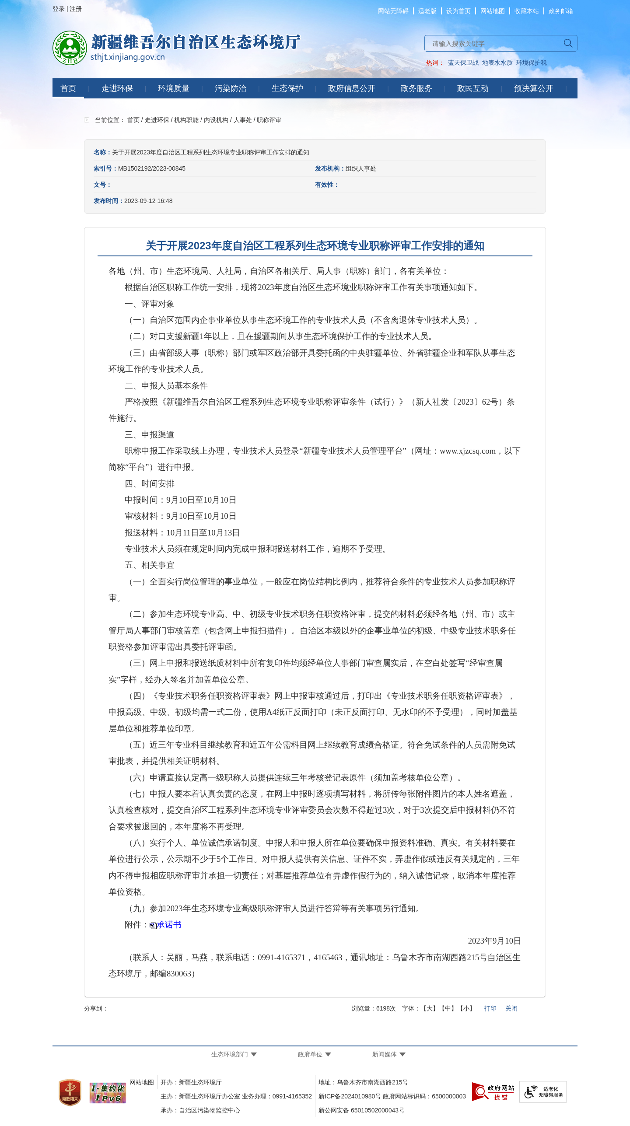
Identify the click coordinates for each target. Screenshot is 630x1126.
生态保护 (287, 88)
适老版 (427, 10)
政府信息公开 (351, 88)
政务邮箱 (561, 10)
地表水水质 (497, 62)
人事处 (243, 119)
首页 (68, 88)
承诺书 (169, 924)
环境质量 (173, 88)
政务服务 (416, 88)
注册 (76, 8)
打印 (490, 1008)
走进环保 (117, 88)
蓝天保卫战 (463, 62)
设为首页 (458, 10)
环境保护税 (531, 62)
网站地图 (492, 10)
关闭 (511, 1008)
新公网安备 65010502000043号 (361, 1110)
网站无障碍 (393, 10)
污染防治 (230, 88)
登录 (58, 8)
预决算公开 (533, 88)
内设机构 (216, 119)
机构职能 (186, 119)
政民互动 (473, 88)
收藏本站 (526, 10)
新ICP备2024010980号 (349, 1096)
